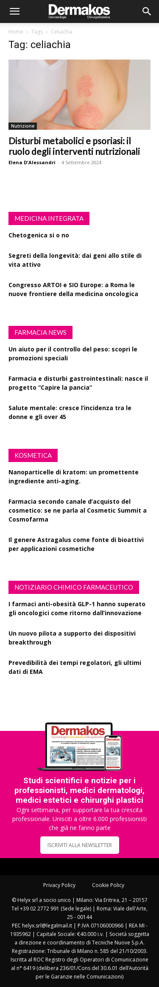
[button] (14, 11)
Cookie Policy (108, 885)
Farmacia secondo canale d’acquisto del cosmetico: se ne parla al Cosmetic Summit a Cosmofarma (77, 510)
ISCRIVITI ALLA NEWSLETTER (79, 845)
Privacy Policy (59, 885)
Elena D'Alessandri (32, 162)
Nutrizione (22, 126)
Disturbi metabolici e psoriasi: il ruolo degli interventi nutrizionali (74, 146)
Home (15, 31)
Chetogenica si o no (38, 235)
